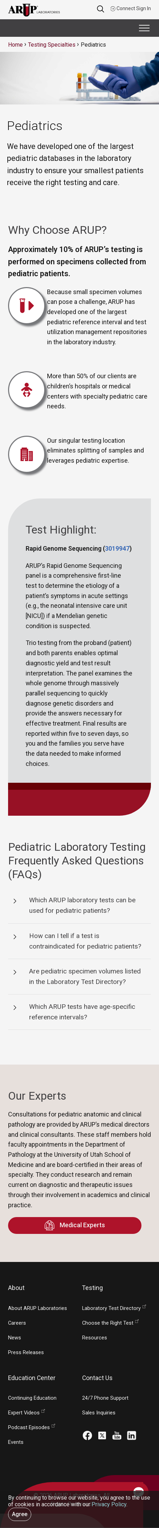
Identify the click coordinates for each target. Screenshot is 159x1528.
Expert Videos (24, 1413)
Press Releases (26, 1353)
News (14, 1338)
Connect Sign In (130, 8)
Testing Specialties (51, 44)
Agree (19, 1514)
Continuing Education (32, 1398)
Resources (94, 1338)
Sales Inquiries (98, 1413)
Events (16, 1442)
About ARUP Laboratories (37, 1308)
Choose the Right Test (107, 1323)
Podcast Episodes (29, 1428)
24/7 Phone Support (105, 1398)
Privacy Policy (109, 1504)
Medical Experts (74, 1225)
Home (15, 44)
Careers (17, 1323)
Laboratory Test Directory (111, 1308)
